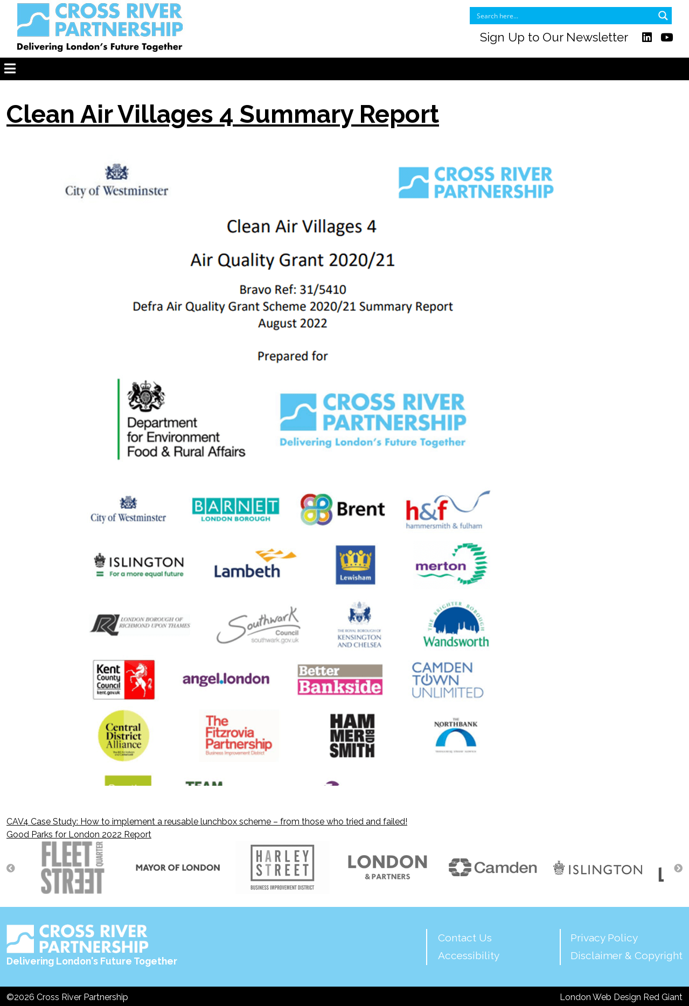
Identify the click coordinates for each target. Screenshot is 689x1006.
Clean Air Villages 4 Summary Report (222, 114)
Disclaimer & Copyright (626, 955)
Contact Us (465, 938)
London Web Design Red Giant (621, 997)
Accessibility (468, 955)
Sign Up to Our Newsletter (554, 37)
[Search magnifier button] (663, 15)
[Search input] (564, 16)
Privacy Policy (604, 938)
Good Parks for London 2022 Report (78, 834)
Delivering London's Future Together (91, 945)
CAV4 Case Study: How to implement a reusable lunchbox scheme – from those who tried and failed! (206, 821)
